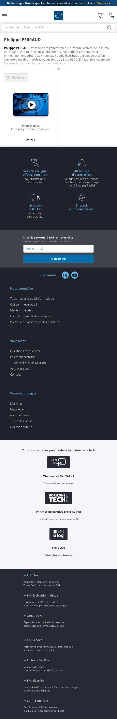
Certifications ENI (38, 701)
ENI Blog (32, 575)
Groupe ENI (35, 616)
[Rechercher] (109, 27)
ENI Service (34, 640)
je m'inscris (58, 259)
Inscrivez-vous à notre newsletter (58, 239)
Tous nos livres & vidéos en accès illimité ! (58, 3)
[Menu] (4, 15)
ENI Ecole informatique (42, 595)
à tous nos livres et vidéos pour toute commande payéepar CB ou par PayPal (82, 178)
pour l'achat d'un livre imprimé (35, 176)
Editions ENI (58, 15)
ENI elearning (36, 680)
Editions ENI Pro (38, 660)
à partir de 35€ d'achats (35, 210)
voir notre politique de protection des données (48, 241)
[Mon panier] (100, 16)
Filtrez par (19, 77)
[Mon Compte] (111, 16)
